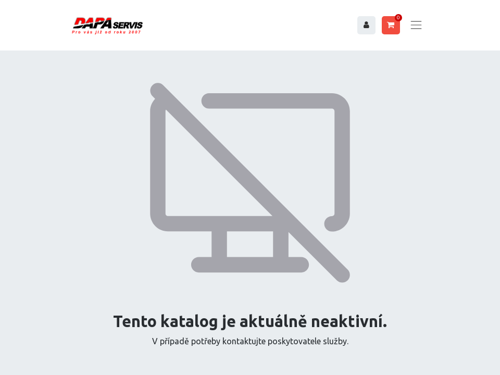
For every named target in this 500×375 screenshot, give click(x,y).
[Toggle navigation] (416, 25)
